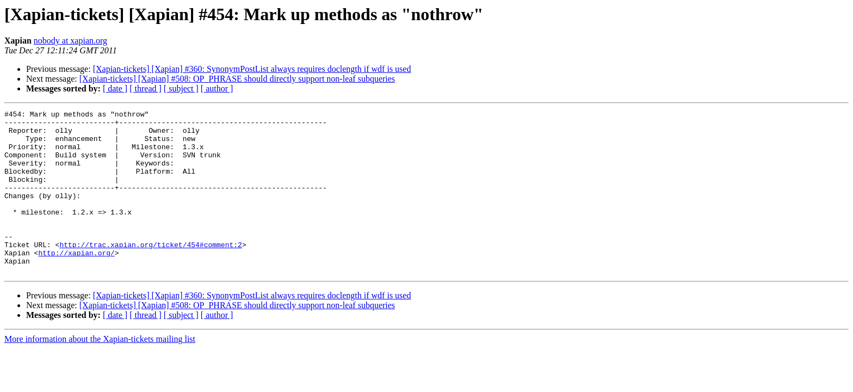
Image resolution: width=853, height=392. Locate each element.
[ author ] (217, 88)
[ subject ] (181, 88)
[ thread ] (145, 88)
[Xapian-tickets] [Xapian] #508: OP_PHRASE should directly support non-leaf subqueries (237, 78)
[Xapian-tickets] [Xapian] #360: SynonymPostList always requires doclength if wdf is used (252, 69)
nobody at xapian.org (70, 40)
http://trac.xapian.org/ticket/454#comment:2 (150, 272)
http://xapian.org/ (76, 282)
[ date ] (115, 88)
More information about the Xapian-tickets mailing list (99, 371)
